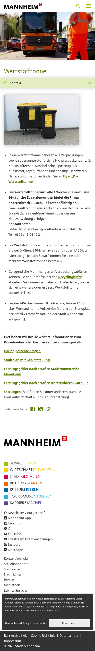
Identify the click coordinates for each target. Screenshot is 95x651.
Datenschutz (68, 635)
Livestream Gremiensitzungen (30, 539)
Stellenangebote (16, 564)
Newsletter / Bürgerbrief (26, 513)
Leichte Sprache (16, 590)
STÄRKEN (26, 483)
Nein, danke (39, 623)
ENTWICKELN (32, 470)
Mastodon (15, 550)
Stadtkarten (13, 569)
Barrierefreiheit (15, 635)
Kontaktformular (16, 558)
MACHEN (26, 503)
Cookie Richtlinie (43, 635)
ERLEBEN (24, 490)
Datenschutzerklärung (17, 623)
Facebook (15, 523)
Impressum (12, 641)
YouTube (14, 534)
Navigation (88, 6)
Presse (9, 580)
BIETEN (23, 463)
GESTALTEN (25, 477)
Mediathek (12, 585)
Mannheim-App (19, 518)
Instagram (15, 544)
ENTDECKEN (31, 496)
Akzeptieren (69, 623)
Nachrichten (13, 574)
